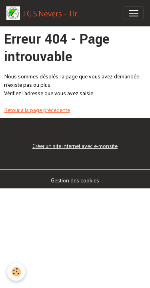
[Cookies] (16, 272)
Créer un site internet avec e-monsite (75, 146)
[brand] (41, 13)
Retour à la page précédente (37, 110)
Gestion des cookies (75, 180)
